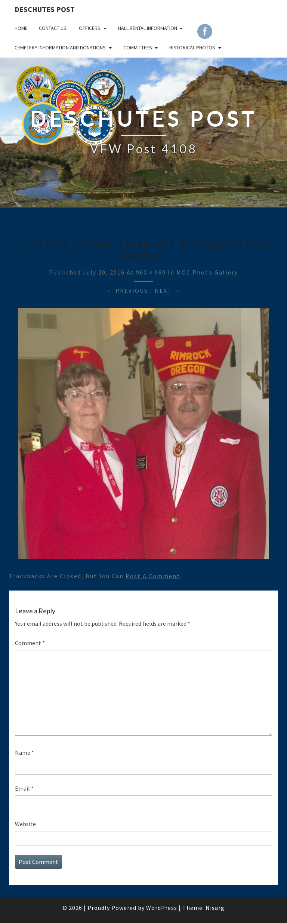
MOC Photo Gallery (207, 272)
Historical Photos (192, 47)
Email (24, 788)
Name (24, 752)
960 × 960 (151, 272)
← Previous (127, 290)
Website (25, 824)
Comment (30, 643)
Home (21, 28)
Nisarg (215, 907)
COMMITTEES (137, 47)
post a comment (153, 576)
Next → (167, 290)
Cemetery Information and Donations (60, 47)
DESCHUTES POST (45, 9)
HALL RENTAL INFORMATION (147, 28)
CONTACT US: (53, 28)
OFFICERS (90, 28)
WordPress (161, 907)
